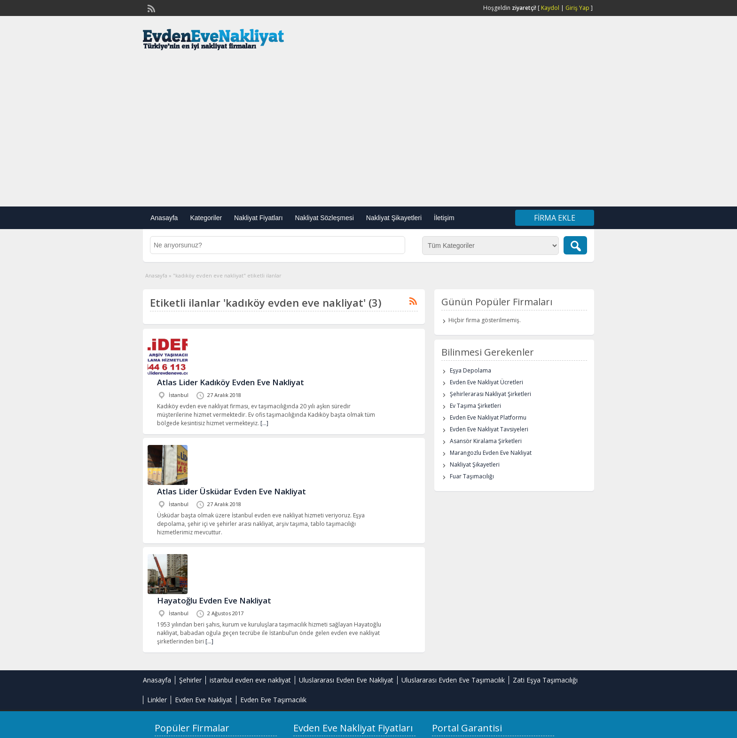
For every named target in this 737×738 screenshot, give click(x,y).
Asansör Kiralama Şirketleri (486, 441)
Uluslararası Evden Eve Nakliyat (346, 679)
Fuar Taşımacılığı (472, 476)
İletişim (444, 218)
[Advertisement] (368, 131)
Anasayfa (164, 218)
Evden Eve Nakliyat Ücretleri (486, 382)
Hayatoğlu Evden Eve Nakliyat (214, 600)
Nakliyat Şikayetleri (394, 218)
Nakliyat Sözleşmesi (324, 218)
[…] (264, 423)
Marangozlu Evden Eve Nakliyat (491, 453)
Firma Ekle (554, 218)
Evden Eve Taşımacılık (273, 699)
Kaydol (550, 8)
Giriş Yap (577, 8)
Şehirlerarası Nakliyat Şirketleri (490, 394)
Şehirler (190, 679)
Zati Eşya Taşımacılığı (545, 679)
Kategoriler (206, 218)
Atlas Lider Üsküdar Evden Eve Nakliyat (231, 491)
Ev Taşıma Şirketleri (475, 406)
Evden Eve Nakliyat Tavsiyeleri (489, 429)
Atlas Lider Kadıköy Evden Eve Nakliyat (230, 382)
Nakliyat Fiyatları (258, 218)
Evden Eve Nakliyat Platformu (488, 417)
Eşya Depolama (470, 370)
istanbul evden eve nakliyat (250, 679)
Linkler (157, 699)
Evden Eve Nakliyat (203, 699)
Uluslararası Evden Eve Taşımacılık (453, 679)
